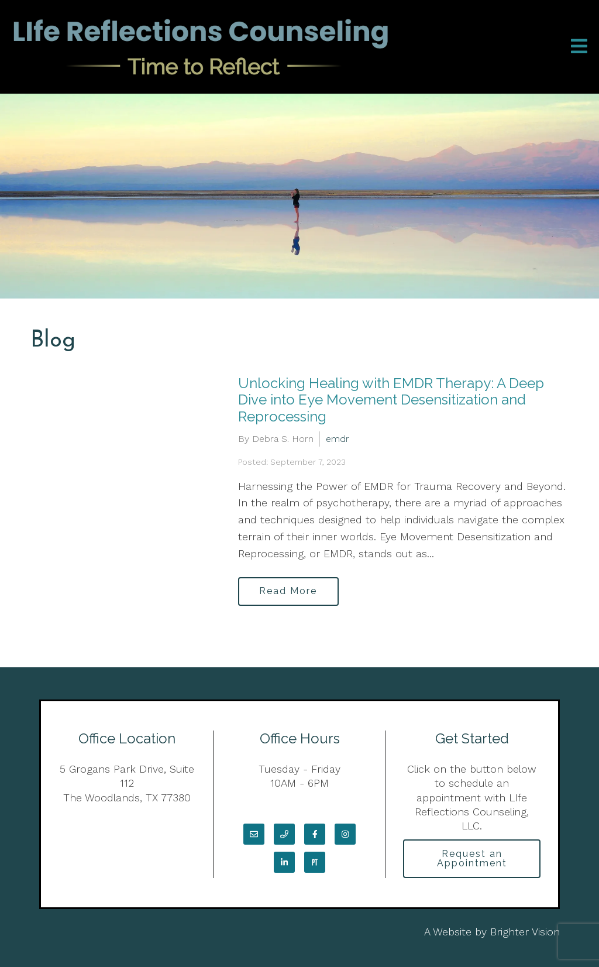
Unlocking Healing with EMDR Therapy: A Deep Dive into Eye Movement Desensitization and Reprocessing (391, 400)
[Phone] (284, 834)
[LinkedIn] (284, 862)
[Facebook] (314, 834)
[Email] (253, 834)
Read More (289, 591)
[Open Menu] (579, 47)
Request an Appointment (472, 859)
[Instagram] (345, 834)
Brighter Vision (525, 932)
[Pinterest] (314, 862)
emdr (337, 438)
